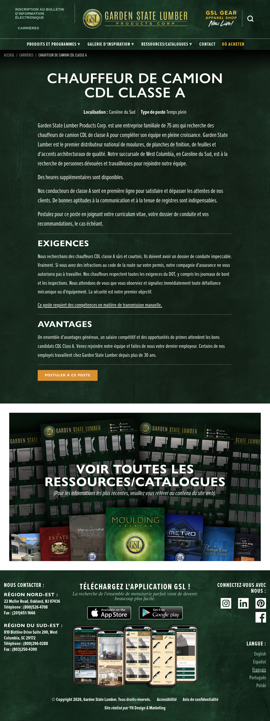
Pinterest (260, 603)
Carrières (28, 28)
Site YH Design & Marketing (135, 707)
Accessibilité (167, 699)
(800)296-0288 (35, 643)
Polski (261, 685)
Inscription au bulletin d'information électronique (39, 13)
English (260, 653)
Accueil (9, 55)
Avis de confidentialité (200, 699)
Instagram (226, 603)
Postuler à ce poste (67, 375)
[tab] (53, 44)
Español (259, 661)
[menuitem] (223, 19)
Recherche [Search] (250, 19)
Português (257, 677)
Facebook (260, 617)
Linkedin (243, 603)
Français (259, 669)
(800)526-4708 (35, 607)
